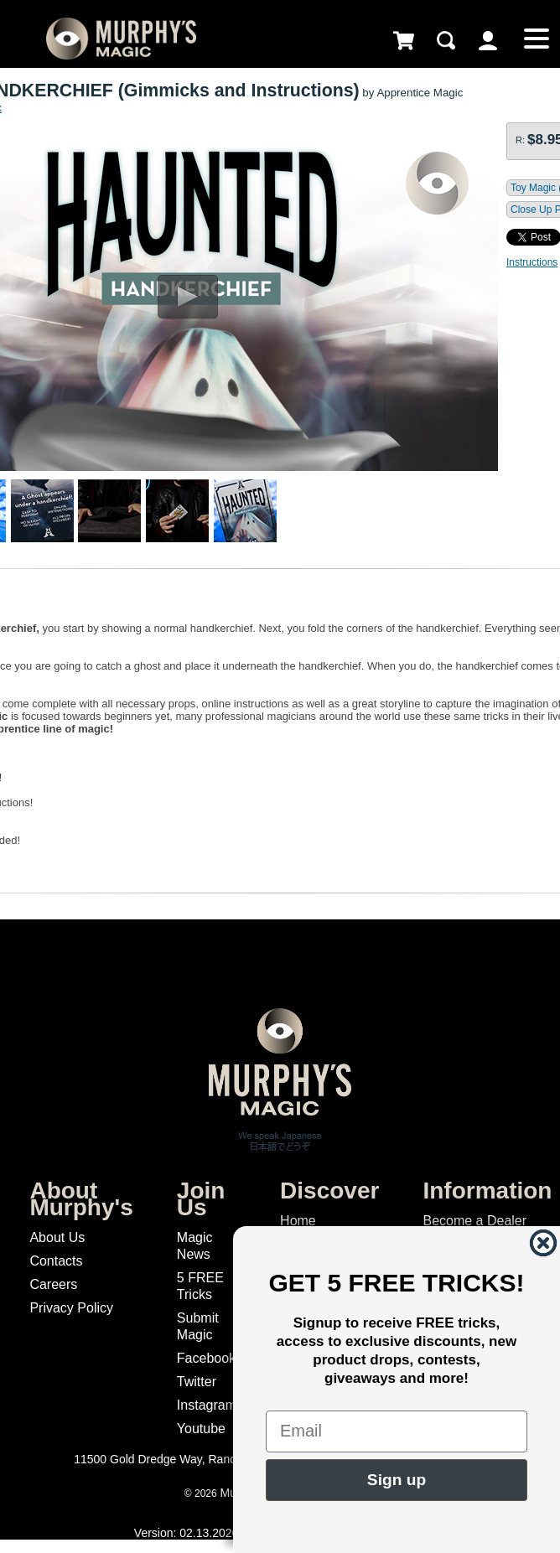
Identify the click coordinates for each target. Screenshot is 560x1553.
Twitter (196, 1381)
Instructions (531, 262)
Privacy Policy (71, 1308)
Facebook (206, 1358)
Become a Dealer (474, 1221)
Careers (53, 1284)
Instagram (206, 1405)
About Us (57, 1237)
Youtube (201, 1428)
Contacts (55, 1261)
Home (298, 1221)
